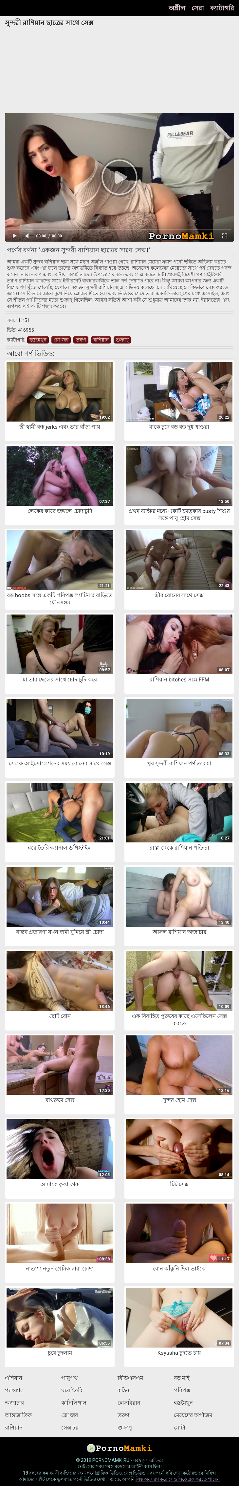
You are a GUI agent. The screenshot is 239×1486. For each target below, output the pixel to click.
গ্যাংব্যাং (14, 1390)
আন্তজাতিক (18, 1415)
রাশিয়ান (101, 340)
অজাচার (14, 1402)
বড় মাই (182, 1378)
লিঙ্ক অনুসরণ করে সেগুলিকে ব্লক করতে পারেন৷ (178, 1479)
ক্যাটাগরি (222, 8)
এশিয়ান (13, 1378)
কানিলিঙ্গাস (73, 1402)
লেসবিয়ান (129, 1402)
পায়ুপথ (69, 1378)
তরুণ (81, 340)
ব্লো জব (61, 340)
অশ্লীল (177, 8)
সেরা (198, 8)
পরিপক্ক (182, 1390)
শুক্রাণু (122, 340)
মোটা (179, 1427)
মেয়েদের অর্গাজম (193, 1415)
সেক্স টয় (70, 1427)
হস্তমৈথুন (37, 340)
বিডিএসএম (130, 1378)
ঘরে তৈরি (72, 1390)
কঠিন (123, 1390)
